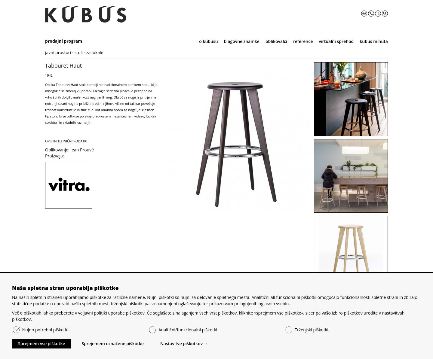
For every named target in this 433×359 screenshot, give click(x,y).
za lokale (94, 52)
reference (303, 41)
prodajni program (63, 41)
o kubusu (208, 41)
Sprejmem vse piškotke (41, 343)
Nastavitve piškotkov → (184, 343)
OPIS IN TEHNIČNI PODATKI (66, 141)
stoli (79, 52)
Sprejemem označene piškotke (112, 343)
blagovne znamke (241, 41)
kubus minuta (374, 41)
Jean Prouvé (82, 150)
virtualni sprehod (336, 41)
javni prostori (58, 52)
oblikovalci (276, 41)
